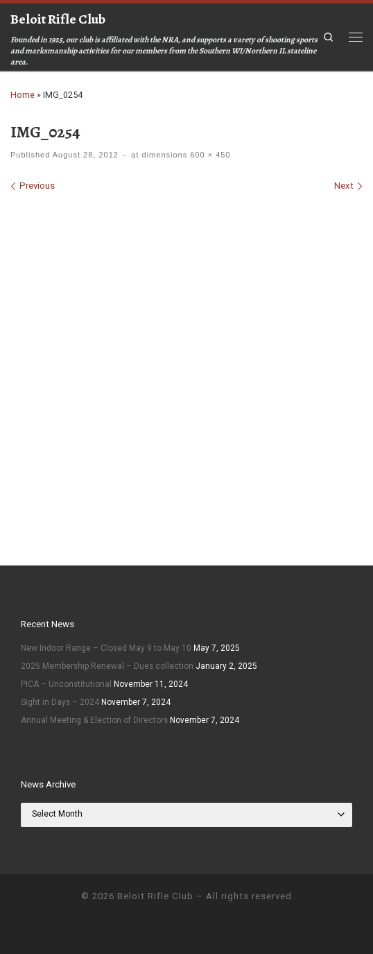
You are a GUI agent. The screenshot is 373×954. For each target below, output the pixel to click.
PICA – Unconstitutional (66, 684)
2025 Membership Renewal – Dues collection (107, 666)
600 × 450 (208, 155)
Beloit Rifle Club (155, 896)
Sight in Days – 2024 (60, 702)
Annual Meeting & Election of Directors (94, 720)
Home (22, 95)
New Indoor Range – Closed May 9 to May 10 (106, 648)
